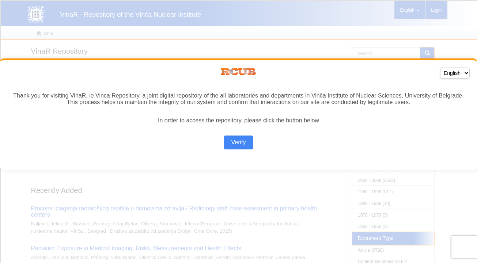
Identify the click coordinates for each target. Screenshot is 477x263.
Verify (238, 142)
